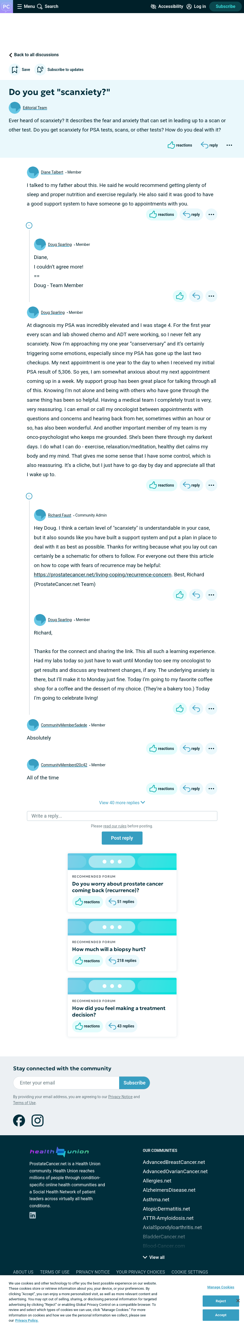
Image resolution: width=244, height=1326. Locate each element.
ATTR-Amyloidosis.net (168, 1218)
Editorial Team (35, 108)
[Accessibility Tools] (167, 6)
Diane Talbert (52, 172)
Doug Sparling (60, 244)
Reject (221, 1301)
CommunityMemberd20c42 (64, 765)
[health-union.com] (59, 1151)
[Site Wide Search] (47, 6)
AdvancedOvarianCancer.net (175, 1171)
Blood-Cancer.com (164, 1246)
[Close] (238, 1301)
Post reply (122, 838)
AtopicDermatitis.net (166, 1209)
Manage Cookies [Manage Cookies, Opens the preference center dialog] (220, 1287)
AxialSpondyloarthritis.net (172, 1227)
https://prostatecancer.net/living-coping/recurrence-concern (103, 574)
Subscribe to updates (59, 70)
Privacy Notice (120, 1097)
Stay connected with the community (62, 1068)
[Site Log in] (196, 6)
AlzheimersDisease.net (169, 1190)
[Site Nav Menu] (26, 6)
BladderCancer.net (164, 1236)
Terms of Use (24, 1103)
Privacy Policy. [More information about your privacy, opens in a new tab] (26, 1320)
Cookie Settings (190, 1272)
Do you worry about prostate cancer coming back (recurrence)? (117, 886)
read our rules (114, 826)
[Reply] (209, 145)
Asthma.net (156, 1199)
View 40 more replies (122, 802)
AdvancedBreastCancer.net (174, 1162)
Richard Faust (59, 515)
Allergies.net (157, 1181)
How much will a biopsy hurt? (109, 949)
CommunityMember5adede (64, 725)
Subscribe (225, 6)
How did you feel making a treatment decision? (118, 1011)
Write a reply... (47, 816)
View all (154, 1257)
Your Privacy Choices (140, 1272)
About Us (23, 1272)
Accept (221, 1315)
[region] (122, 1300)
